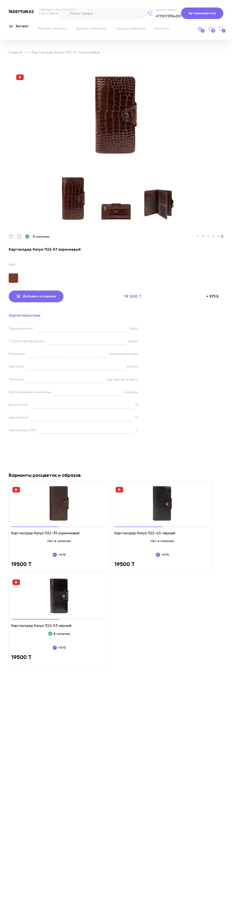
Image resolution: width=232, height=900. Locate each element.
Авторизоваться (202, 13)
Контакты (161, 28)
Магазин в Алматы (52, 28)
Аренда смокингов (91, 28)
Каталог (19, 26)
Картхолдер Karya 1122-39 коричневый (45, 533)
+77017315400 (168, 16)
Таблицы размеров (130, 28)
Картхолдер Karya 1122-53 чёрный (41, 625)
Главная (15, 52)
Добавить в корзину (36, 296)
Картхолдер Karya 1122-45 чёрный (144, 533)
